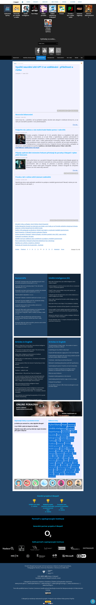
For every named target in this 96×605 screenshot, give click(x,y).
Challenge (52, 441)
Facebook (71, 438)
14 (43, 249)
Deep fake (63, 448)
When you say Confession (55, 373)
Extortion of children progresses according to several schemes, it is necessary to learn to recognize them (62, 369)
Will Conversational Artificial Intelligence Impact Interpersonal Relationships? (27, 384)
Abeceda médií (75, 465)
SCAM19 (75, 463)
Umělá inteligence (62, 110)
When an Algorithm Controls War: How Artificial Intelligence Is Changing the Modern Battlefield (30, 346)
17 (52, 249)
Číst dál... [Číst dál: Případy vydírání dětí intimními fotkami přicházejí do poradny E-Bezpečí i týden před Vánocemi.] (75, 170)
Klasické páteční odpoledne (22, 294)
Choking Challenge (69, 472)
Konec (62, 249)
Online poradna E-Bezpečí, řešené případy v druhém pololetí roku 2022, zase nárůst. (40, 234)
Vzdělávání (59, 463)
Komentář (66, 432)
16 (49, 249)
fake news (70, 448)
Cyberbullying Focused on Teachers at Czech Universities (63, 366)
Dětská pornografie (59, 472)
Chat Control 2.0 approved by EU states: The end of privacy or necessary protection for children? (30, 350)
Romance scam (67, 446)
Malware (66, 458)
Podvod (70, 428)
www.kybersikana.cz (34, 583)
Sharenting (52, 451)
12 (38, 249)
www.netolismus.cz (74, 583)
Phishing (67, 443)
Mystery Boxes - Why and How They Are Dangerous (28, 373)
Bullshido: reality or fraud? (21, 367)
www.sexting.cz (46, 583)
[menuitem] (15, 2)
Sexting (66, 173)
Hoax (64, 424)
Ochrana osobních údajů (64, 467)
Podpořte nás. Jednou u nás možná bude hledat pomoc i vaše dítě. (40, 130)
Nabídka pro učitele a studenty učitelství (27, 243)
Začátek (17, 249)
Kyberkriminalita (63, 435)
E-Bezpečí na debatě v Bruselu (24, 236)
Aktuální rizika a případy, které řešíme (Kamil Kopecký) (31, 224)
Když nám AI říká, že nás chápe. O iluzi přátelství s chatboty (63, 303)
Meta (55, 469)
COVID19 (62, 474)
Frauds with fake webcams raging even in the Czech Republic (64, 352)
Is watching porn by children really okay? (59, 350)
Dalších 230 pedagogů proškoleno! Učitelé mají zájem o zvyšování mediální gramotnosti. (42, 230)
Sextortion (60, 443)
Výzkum (74, 432)
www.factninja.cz (48, 585)
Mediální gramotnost (70, 220)
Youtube (71, 451)
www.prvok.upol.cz (21, 583)
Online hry (60, 456)
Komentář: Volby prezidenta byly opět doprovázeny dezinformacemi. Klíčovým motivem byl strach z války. (28, 317)
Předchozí (23, 249)
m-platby (56, 474)
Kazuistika (52, 435)
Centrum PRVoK (53, 467)
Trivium (58, 465)
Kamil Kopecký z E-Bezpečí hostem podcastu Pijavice (31, 232)
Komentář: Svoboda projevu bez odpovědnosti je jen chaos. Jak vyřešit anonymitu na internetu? (30, 282)
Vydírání (76, 173)
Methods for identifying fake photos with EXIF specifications (64, 363)
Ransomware (60, 453)
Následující (57, 249)
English (71, 458)
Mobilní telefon (68, 456)
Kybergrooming (54, 438)
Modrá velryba (52, 460)
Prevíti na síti (68, 453)
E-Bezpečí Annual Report (55, 382)
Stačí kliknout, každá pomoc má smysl (27, 148)
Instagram (65, 451)
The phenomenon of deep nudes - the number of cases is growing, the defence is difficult (63, 346)
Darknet (51, 472)
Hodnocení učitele (70, 469)
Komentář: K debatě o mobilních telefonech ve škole (28, 297)
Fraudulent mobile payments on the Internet (60, 376)
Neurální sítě (74, 110)
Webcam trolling (53, 458)
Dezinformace (53, 220)
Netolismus (60, 460)
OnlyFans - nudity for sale (21, 370)
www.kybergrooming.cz (59, 583)
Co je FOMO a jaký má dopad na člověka (26, 426)
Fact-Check (64, 465)
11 (35, 249)
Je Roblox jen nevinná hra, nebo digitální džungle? (29, 423)
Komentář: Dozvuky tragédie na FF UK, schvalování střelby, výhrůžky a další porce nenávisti (29, 301)
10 (32, 249)
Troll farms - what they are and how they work (60, 360)
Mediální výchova (61, 220)
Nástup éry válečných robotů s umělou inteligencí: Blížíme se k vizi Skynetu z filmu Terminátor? (64, 316)
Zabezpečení (52, 453)
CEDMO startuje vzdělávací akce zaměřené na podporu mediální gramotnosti (38, 238)
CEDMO (76, 220)
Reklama (51, 469)
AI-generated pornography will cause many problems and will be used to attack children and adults (64, 356)
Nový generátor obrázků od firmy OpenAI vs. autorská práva (64, 306)
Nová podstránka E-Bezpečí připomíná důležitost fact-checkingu (34, 241)
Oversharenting (73, 460)
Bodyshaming (52, 476)
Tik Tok (61, 458)
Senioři (50, 456)
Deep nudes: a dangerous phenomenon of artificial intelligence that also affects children (28, 354)
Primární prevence (67, 463)
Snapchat (51, 474)
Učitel (55, 456)
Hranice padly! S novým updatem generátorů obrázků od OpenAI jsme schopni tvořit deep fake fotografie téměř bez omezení (63, 311)
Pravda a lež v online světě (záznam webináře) (33, 177)
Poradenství (71, 173)
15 (46, 249)
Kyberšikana (55, 424)
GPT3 (69, 110)
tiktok (69, 465)
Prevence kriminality (67, 441)
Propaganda (52, 463)
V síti (58, 441)
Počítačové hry (75, 467)
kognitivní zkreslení (70, 474)
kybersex (58, 451)
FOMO (76, 472)
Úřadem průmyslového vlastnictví (61, 582)
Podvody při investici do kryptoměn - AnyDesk (29, 245)
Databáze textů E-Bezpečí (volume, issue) (48, 578)
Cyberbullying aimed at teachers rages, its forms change (63, 379)
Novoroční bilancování (24, 114)
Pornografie (52, 465)
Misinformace (61, 469)
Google (77, 469)
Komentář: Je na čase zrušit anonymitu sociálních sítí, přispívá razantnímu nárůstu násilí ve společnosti (30, 291)
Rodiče (66, 460)
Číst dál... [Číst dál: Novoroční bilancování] (75, 125)
